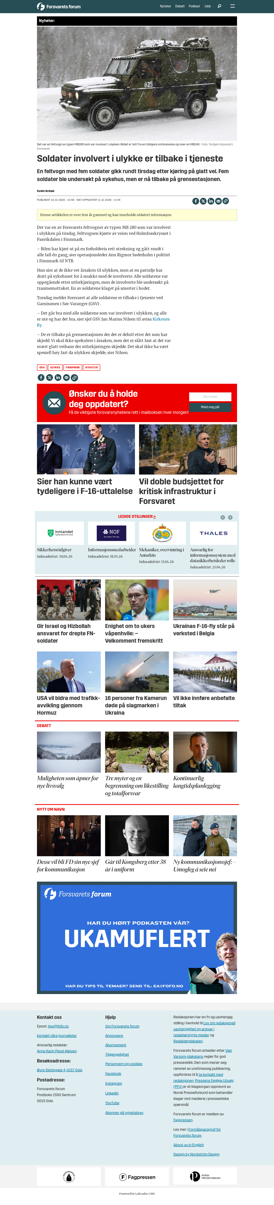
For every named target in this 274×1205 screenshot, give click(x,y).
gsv (42, 373)
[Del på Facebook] (195, 206)
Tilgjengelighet (117, 1060)
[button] (231, 523)
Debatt (180, 9)
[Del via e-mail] (218, 206)
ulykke (55, 373)
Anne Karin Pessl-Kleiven (57, 1057)
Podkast (194, 9)
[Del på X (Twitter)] (203, 206)
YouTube (112, 1109)
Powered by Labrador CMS (137, 1199)
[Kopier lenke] (225, 206)
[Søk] (219, 9)
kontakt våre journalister (57, 1041)
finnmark (73, 373)
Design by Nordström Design (196, 1160)
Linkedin (112, 1099)
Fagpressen (183, 1126)
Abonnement (115, 1051)
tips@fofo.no (58, 1032)
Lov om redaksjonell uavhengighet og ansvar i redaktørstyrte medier (204, 1035)
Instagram (113, 1089)
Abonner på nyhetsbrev (124, 1119)
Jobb (207, 9)
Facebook (113, 1079)
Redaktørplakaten (188, 1047)
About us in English (188, 1151)
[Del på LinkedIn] (211, 206)
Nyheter (165, 9)
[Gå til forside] (71, 9)
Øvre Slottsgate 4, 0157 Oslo (59, 1076)
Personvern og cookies (123, 1070)
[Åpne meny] (232, 9)
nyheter (91, 373)
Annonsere (114, 1041)
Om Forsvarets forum (122, 1032)
